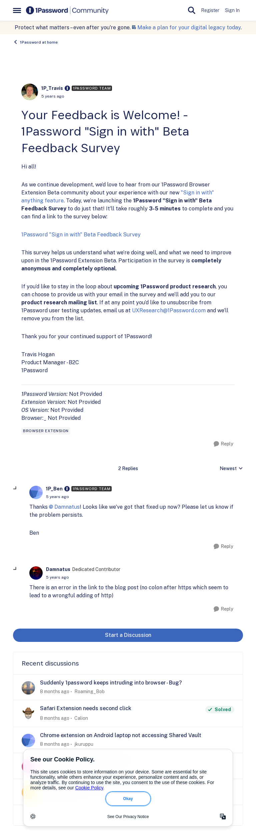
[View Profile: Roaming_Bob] (28, 688)
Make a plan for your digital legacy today (189, 27)
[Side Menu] (17, 10)
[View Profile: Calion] (28, 713)
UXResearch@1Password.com (169, 310)
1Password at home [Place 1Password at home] (35, 42)
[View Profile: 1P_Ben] (36, 492)
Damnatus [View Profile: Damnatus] (58, 569)
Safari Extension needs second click (85, 708)
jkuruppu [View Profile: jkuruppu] (83, 744)
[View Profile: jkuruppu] (28, 740)
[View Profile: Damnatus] (36, 573)
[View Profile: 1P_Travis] (29, 92)
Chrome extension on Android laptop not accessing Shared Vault (120, 735)
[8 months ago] (54, 691)
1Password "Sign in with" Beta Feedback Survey (81, 234)
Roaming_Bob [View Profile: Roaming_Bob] (89, 691)
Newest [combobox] (231, 469)
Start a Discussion (128, 635)
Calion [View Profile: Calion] (81, 718)
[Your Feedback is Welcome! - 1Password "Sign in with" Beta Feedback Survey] (57, 497)
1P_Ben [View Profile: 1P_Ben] (54, 488)
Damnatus (67, 507)
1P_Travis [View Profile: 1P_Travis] (52, 88)
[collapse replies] (15, 488)
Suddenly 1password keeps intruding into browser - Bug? (111, 683)
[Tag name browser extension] (45, 430)
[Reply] (223, 443)
